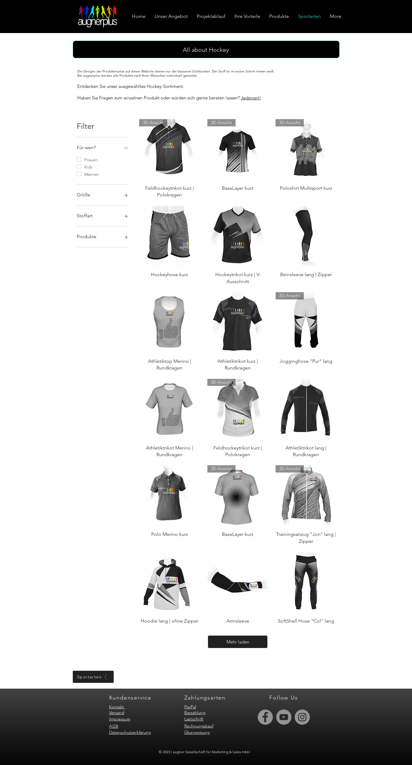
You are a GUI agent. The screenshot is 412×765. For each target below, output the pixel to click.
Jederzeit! (251, 98)
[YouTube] (283, 717)
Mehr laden (237, 642)
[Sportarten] (93, 677)
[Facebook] (265, 717)
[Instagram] (302, 717)
